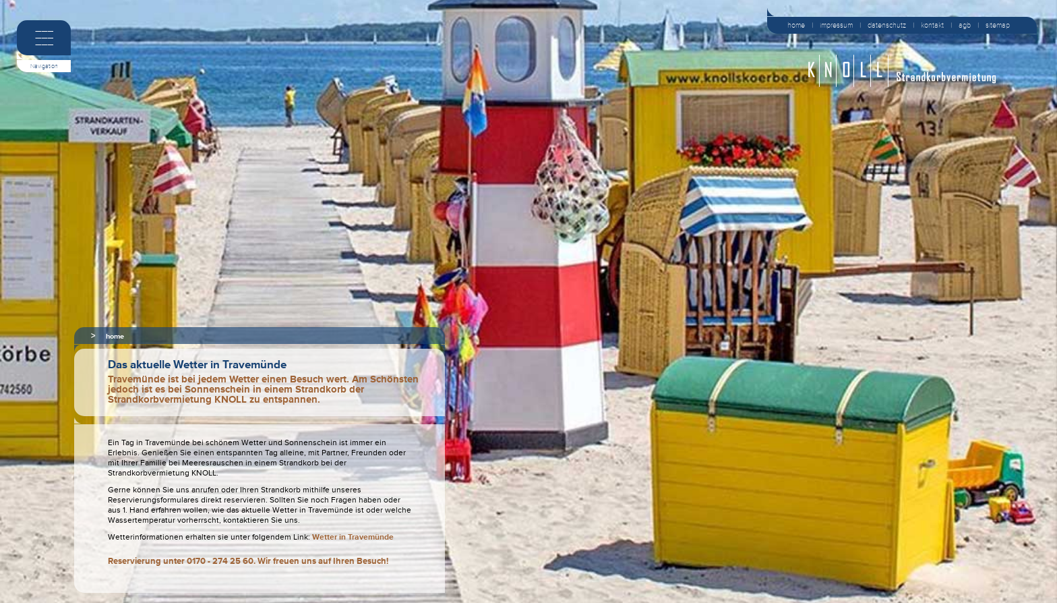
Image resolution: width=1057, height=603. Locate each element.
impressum (836, 25)
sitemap (998, 25)
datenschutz (887, 25)
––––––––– (44, 37)
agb (965, 25)
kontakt (932, 25)
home (796, 25)
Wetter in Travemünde (353, 537)
